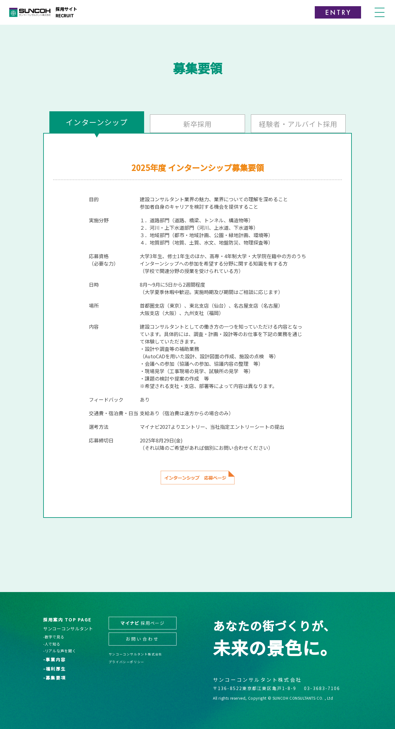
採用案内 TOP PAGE (67, 620)
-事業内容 (54, 660)
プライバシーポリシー (126, 661)
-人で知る (51, 644)
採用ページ (142, 623)
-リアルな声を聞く (59, 650)
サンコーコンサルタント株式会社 (135, 654)
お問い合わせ (142, 639)
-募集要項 (54, 678)
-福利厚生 (54, 669)
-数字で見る (53, 636)
